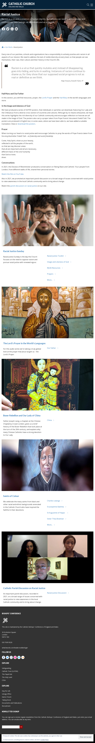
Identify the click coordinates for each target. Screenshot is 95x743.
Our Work (8, 47)
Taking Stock (6, 700)
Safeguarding (6, 668)
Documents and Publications (12, 703)
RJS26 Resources (55, 268)
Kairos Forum (6, 697)
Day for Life (6, 691)
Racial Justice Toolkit (56, 256)
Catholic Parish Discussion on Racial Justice (24, 588)
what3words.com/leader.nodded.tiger (15, 648)
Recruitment (6, 706)
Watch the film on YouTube (12, 174)
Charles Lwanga (55, 501)
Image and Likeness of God (59, 262)
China (50, 420)
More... (51, 280)
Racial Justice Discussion (58, 593)
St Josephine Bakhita (56, 507)
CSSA (4, 680)
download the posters (26, 124)
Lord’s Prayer (47, 98)
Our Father (52, 348)
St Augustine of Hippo (57, 513)
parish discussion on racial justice (23, 186)
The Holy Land (7, 677)
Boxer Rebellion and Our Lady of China (21, 415)
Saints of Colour (11, 496)
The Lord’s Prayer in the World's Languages (24, 343)
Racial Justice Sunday (13, 251)
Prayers (51, 274)
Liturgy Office (6, 694)
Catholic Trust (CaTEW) (10, 671)
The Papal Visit (7, 674)
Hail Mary (63, 98)
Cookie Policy (44, 740)
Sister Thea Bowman (56, 519)
